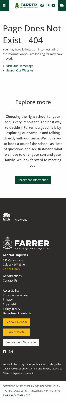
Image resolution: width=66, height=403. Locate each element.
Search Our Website (19, 70)
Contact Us (10, 280)
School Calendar (13, 321)
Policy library (11, 309)
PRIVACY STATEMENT (18, 395)
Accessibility (11, 290)
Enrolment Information (33, 178)
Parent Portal (12, 331)
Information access (16, 295)
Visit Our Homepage (19, 66)
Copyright (9, 304)
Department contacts (17, 313)
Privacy (8, 299)
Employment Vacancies (18, 341)
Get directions (12, 276)
